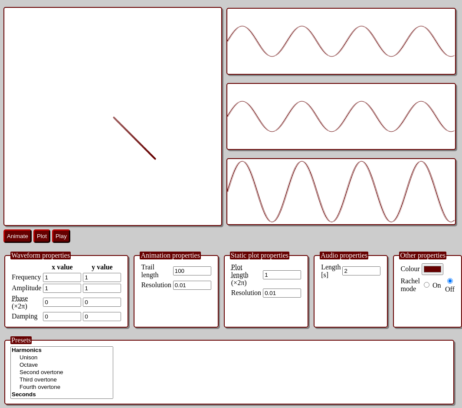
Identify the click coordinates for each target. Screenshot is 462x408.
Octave (62, 365)
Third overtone (62, 380)
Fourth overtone (62, 387)
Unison (62, 358)
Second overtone (62, 372)
